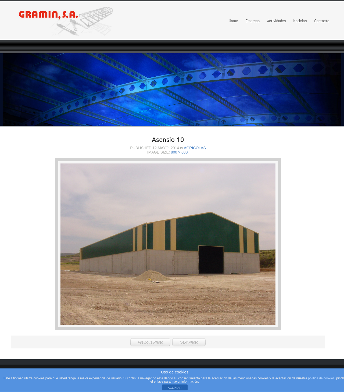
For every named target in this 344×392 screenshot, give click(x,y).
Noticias (300, 21)
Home (233, 21)
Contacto (321, 21)
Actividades (276, 21)
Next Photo (189, 342)
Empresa (252, 21)
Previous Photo (150, 342)
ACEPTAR (174, 387)
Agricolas (195, 148)
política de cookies (321, 378)
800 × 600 (179, 152)
